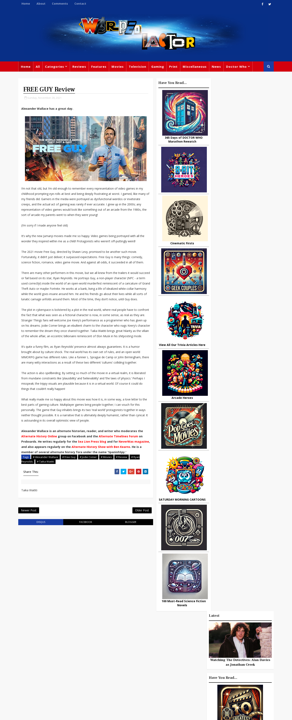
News (217, 67)
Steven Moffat (207, 657)
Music (187, 657)
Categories (55, 67)
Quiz (161, 681)
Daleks (232, 665)
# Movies (107, 483)
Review (109, 647)
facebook (82, 548)
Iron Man (234, 682)
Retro (226, 657)
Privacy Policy (86, 714)
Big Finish (202, 632)
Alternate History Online (46, 457)
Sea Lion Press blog (107, 462)
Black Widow (143, 681)
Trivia (204, 640)
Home (27, 3)
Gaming (158, 67)
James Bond (191, 665)
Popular (217, 368)
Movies (119, 67)
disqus (40, 548)
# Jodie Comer (89, 483)
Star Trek (125, 656)
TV (146, 639)
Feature (110, 639)
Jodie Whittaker (148, 664)
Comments (61, 3)
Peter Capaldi (146, 647)
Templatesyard (64, 714)
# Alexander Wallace (46, 483)
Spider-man (140, 672)
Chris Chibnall (115, 672)
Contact (81, 3)
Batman (126, 664)
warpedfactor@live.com (39, 674)
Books (108, 656)
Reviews (80, 67)
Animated (189, 673)
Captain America (116, 681)
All (39, 67)
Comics (126, 647)
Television (138, 67)
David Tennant (148, 656)
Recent (239, 368)
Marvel (187, 648)
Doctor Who (237, 67)
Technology (191, 682)
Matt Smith (214, 665)
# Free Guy (70, 483)
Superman (213, 682)
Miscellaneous (196, 67)
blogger (124, 548)
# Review (122, 483)
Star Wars (205, 648)
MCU (222, 673)
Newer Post (30, 537)
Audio (235, 673)
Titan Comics (223, 640)
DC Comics (226, 648)
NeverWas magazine (37, 467)
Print (174, 67)
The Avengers (193, 690)
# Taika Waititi (46, 487)
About (42, 3)
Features (99, 67)
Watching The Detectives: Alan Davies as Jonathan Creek (239, 130)
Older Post (134, 537)
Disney (109, 664)
